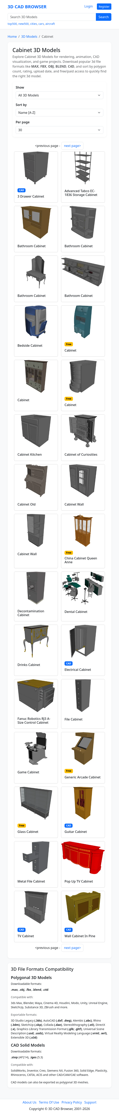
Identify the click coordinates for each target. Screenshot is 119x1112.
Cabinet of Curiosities (81, 454)
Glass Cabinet (27, 831)
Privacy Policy (72, 1102)
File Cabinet (73, 719)
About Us (29, 1102)
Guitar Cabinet (76, 831)
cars (41, 24)
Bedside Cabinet (29, 345)
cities (33, 24)
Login (88, 6)
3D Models (29, 36)
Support (90, 1102)
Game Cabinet (28, 772)
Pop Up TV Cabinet (79, 881)
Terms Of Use (49, 1102)
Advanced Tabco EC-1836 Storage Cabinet (81, 193)
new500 (23, 24)
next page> (72, 145)
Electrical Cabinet (78, 669)
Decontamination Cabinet (30, 613)
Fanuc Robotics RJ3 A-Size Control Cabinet (33, 720)
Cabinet (70, 350)
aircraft (50, 24)
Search (103, 17)
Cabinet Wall (74, 504)
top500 (12, 24)
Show (20, 87)
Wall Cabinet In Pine (80, 936)
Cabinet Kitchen (29, 454)
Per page (23, 122)
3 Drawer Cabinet (30, 196)
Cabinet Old (26, 504)
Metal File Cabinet (31, 881)
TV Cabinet (25, 936)
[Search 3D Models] (52, 17)
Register (104, 6)
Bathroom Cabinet (31, 246)
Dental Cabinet (76, 611)
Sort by (21, 105)
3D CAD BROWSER (27, 6)
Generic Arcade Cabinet (83, 777)
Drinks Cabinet (28, 665)
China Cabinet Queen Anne (81, 560)
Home (12, 36)
